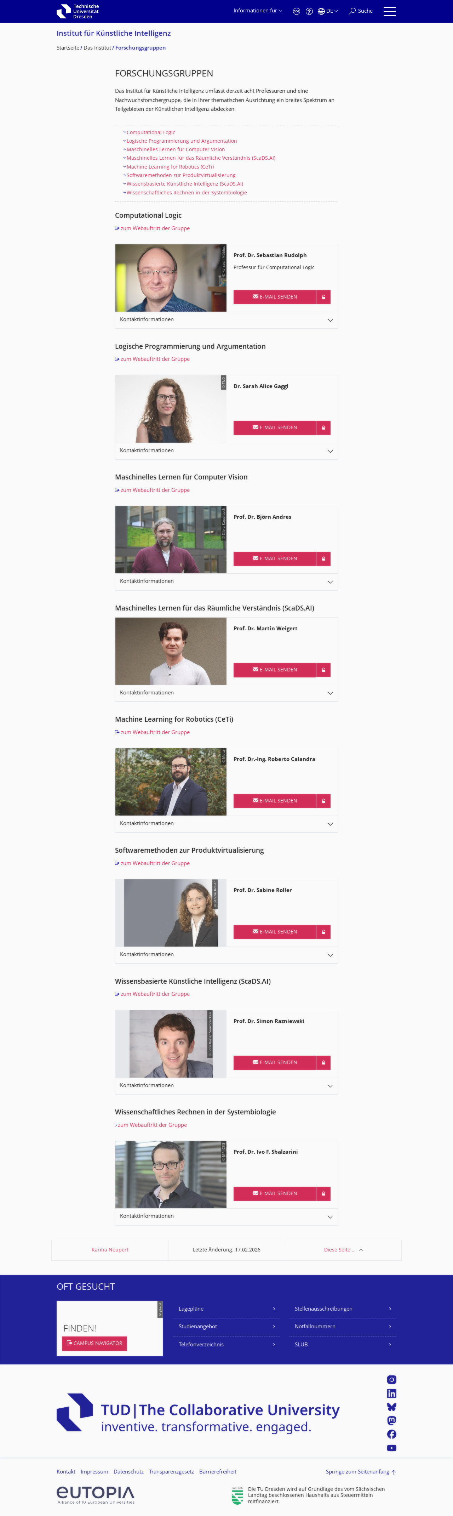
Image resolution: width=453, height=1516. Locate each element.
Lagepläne (191, 1309)
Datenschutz (129, 1472)
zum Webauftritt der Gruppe (155, 229)
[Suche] (361, 11)
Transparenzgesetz (171, 1472)
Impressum (94, 1472)
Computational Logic (151, 133)
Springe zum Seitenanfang (357, 1472)
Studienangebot (198, 1327)
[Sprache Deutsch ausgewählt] (328, 11)
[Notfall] (296, 11)
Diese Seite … (340, 1250)
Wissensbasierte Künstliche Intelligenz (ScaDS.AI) (185, 184)
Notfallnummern (315, 1327)
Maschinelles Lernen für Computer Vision (176, 150)
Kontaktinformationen (147, 320)
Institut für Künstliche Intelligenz (114, 34)
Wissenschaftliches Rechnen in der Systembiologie (187, 193)
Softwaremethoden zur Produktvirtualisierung (181, 176)
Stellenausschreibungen (323, 1309)
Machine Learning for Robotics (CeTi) (170, 167)
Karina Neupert (110, 1250)
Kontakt (66, 1472)
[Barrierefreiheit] (309, 11)
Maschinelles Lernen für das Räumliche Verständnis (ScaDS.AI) (201, 158)
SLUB (301, 1345)
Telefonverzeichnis (201, 1345)
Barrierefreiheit (217, 1472)
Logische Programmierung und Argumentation (182, 141)
